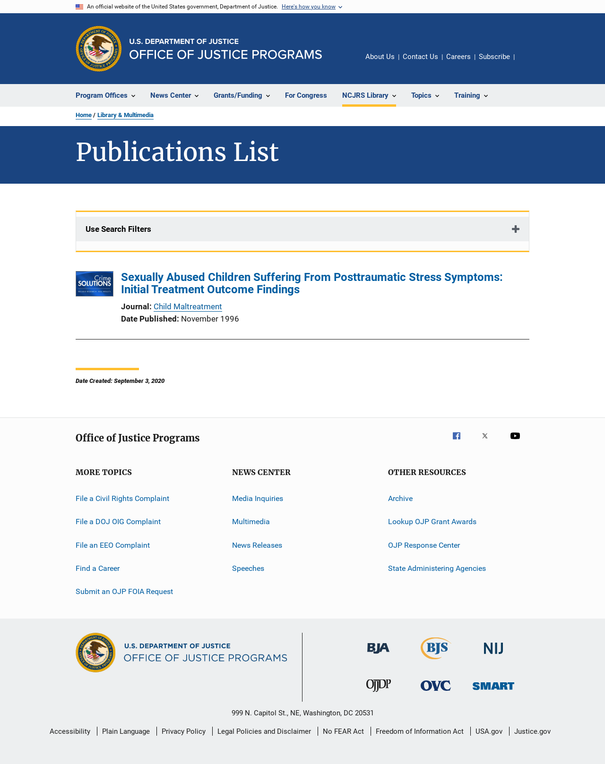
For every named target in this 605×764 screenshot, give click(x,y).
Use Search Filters (118, 229)
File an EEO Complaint (113, 545)
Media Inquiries (257, 498)
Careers (458, 56)
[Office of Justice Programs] (99, 48)
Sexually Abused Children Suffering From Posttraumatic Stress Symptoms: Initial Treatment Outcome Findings (312, 283)
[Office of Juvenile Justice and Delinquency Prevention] (378, 694)
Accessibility (70, 731)
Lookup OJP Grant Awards (432, 521)
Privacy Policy (184, 731)
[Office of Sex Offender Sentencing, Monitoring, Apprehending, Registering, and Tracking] (493, 691)
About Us (380, 56)
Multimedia (251, 521)
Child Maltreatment (188, 306)
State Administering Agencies (437, 568)
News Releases (257, 545)
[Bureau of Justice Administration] (378, 655)
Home (84, 115)
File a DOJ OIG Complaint (118, 521)
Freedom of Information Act (420, 731)
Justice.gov (532, 731)
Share (529, 63)
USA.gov (488, 731)
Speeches (248, 568)
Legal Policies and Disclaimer (264, 731)
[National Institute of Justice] (493, 655)
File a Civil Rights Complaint (122, 498)
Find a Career (98, 568)
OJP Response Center (424, 545)
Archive (400, 498)
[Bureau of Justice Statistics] (436, 661)
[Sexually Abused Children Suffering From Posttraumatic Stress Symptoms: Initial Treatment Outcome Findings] (94, 285)
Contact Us (420, 56)
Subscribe (494, 56)
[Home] (226, 49)
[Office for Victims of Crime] (436, 692)
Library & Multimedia (125, 115)
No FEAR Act (343, 731)
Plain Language (126, 731)
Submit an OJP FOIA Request (124, 591)
